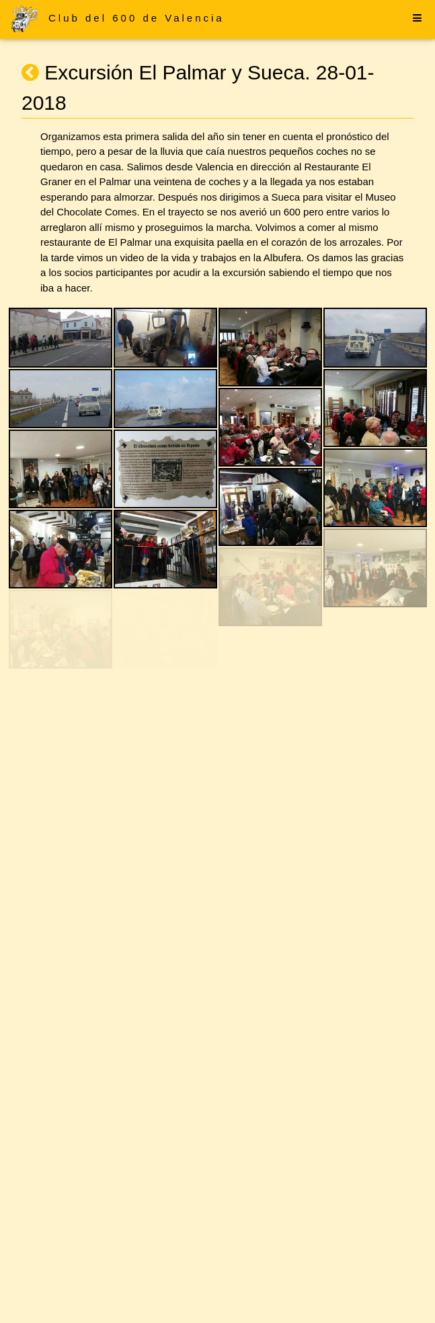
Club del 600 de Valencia (136, 18)
